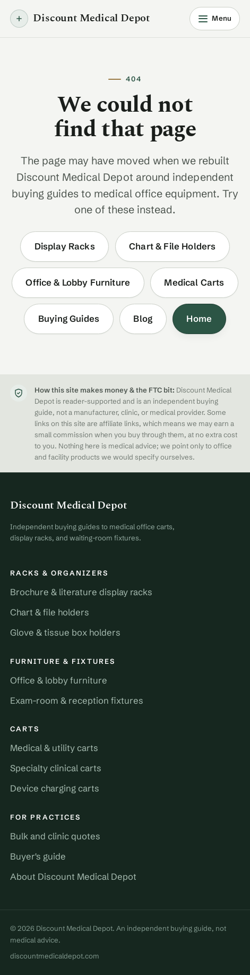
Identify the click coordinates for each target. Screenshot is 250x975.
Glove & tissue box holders (65, 632)
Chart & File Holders (172, 246)
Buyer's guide (38, 856)
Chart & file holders (49, 612)
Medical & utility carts (54, 748)
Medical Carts (194, 282)
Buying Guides (68, 318)
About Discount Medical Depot (73, 876)
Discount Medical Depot (68, 506)
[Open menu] (214, 18)
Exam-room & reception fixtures (76, 700)
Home (199, 318)
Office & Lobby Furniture (77, 282)
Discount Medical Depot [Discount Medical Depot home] (80, 19)
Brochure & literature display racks (81, 592)
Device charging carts (54, 788)
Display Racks (65, 246)
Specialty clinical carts (55, 768)
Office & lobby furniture (58, 680)
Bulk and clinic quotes (55, 836)
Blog (142, 318)
